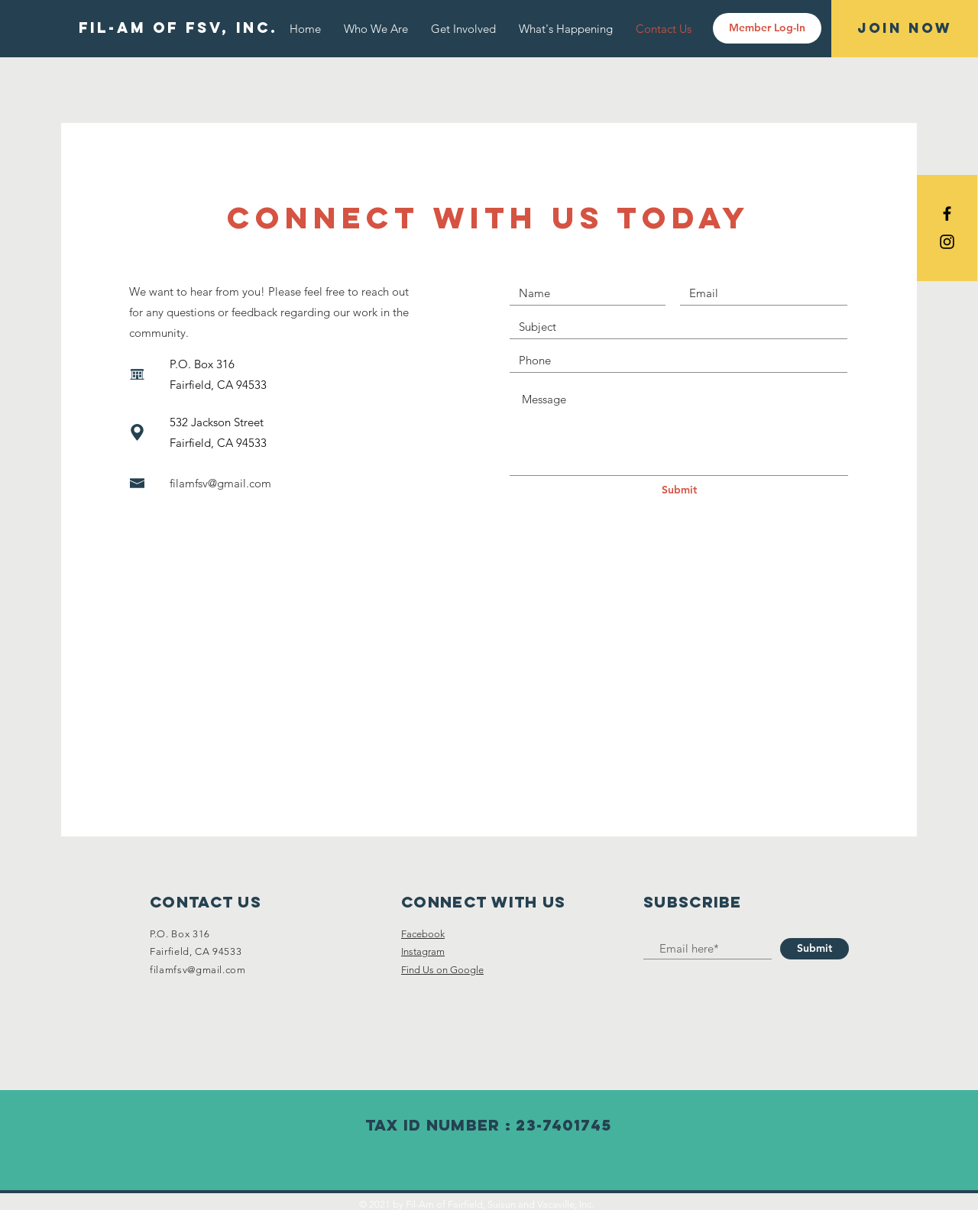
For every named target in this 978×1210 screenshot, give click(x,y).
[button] (565, 28)
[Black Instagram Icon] (947, 241)
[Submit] (679, 490)
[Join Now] (904, 28)
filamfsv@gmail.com (220, 483)
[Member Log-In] (767, 28)
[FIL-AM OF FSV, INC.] (178, 28)
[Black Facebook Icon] (947, 213)
